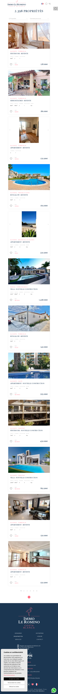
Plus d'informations (9, 675)
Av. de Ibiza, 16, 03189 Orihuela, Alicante (29, 678)
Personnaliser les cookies (14, 682)
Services (18, 639)
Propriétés (18, 636)
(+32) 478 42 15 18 (34, 671)
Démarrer (18, 633)
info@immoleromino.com (29, 665)
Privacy (45, 689)
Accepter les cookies (14, 679)
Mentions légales (38, 689)
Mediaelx (41, 691)
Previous (10, 36)
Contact (40, 639)
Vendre (39, 636)
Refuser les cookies (14, 686)
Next (48, 36)
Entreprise (40, 633)
